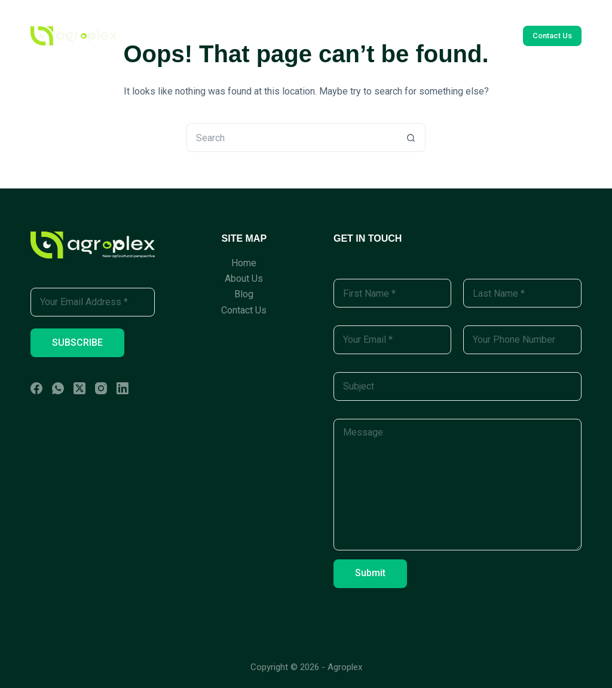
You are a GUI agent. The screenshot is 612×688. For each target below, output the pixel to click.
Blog (327, 36)
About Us (273, 36)
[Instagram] (101, 388)
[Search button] (411, 137)
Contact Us (385, 36)
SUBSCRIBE (77, 342)
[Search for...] (291, 137)
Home (216, 36)
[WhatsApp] (58, 388)
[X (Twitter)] (79, 388)
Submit (370, 573)
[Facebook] (36, 388)
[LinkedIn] (122, 388)
